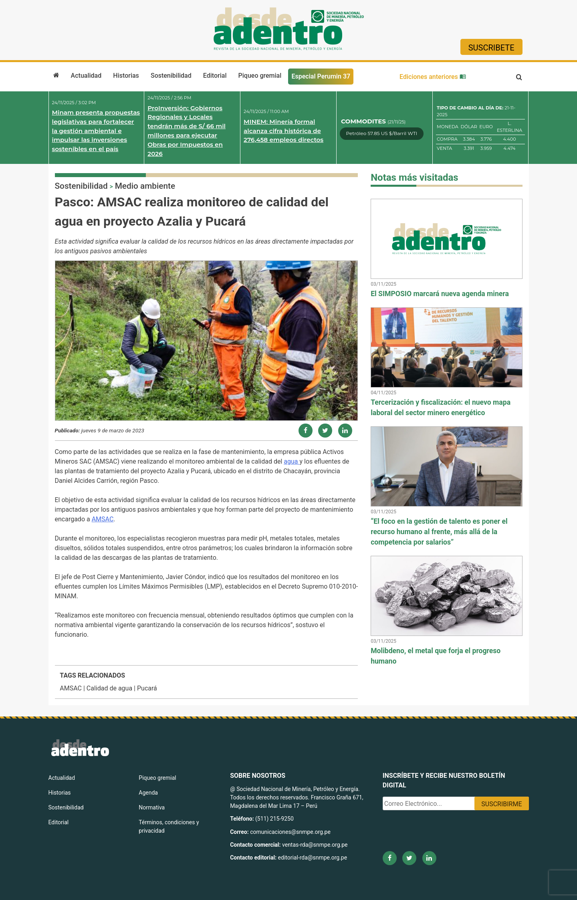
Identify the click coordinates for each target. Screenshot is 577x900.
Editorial (215, 75)
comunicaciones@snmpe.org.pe (291, 832)
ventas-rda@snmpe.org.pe (314, 844)
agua (291, 461)
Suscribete (491, 47)
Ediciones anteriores (432, 77)
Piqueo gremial (260, 75)
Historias (126, 75)
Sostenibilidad (171, 75)
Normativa (152, 807)
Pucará (147, 688)
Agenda (148, 792)
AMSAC (103, 519)
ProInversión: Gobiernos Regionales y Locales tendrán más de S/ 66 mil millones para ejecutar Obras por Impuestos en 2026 (186, 130)
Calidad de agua (109, 688)
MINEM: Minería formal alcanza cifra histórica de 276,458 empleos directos (283, 131)
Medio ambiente (145, 186)
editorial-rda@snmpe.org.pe (312, 857)
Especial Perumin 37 (320, 76)
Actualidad (86, 75)
